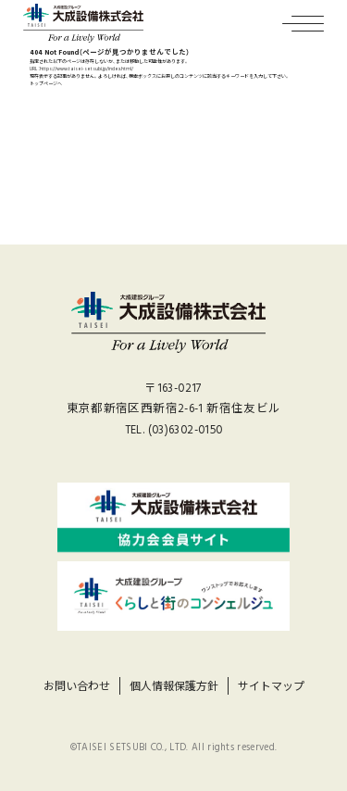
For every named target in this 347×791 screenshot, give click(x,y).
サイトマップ (271, 687)
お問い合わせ (76, 687)
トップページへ (46, 84)
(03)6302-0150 (185, 430)
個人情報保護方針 (174, 687)
